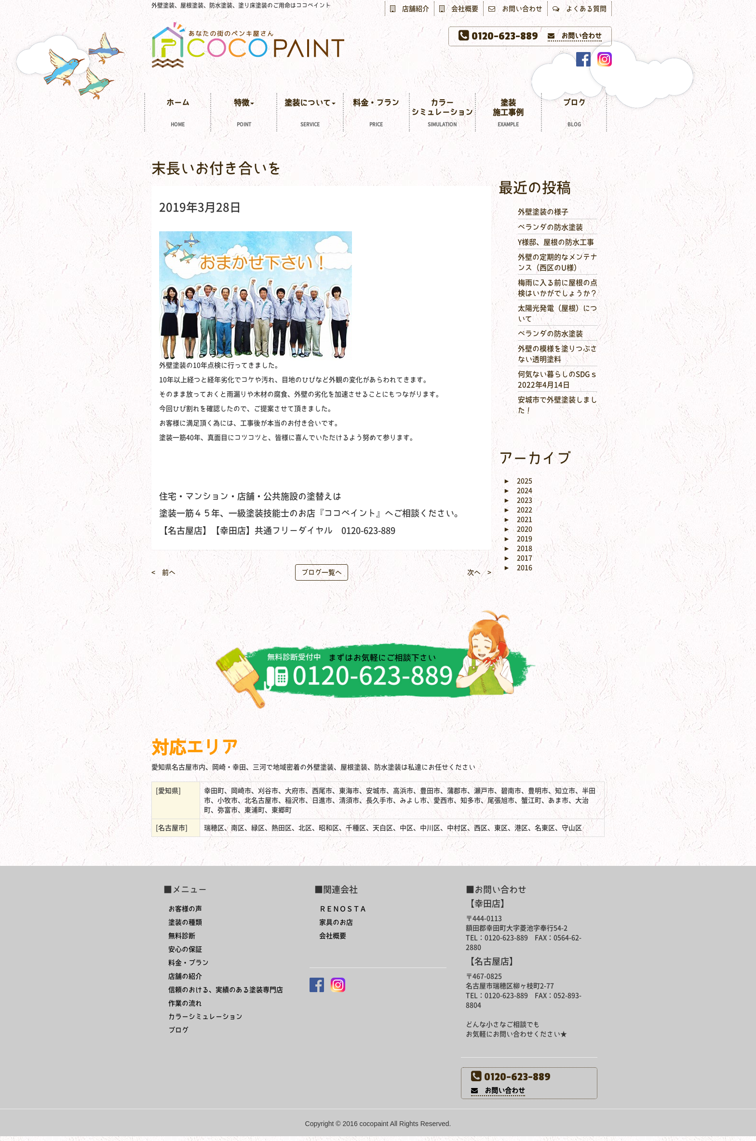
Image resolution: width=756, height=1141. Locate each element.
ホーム (177, 114)
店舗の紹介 (185, 976)
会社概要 (458, 8)
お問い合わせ (515, 8)
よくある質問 (580, 8)
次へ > (479, 572)
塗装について (309, 114)
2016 (517, 567)
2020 (517, 529)
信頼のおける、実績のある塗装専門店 (225, 989)
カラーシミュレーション (442, 114)
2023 (517, 500)
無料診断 (181, 935)
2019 (517, 538)
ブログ (574, 114)
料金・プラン (376, 114)
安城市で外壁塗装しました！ (557, 404)
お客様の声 (185, 908)
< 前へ (163, 572)
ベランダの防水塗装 (550, 227)
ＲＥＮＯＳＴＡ (342, 908)
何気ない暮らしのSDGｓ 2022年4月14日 (557, 379)
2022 (517, 509)
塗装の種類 (185, 922)
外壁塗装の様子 (543, 211)
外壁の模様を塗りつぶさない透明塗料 (557, 353)
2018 (517, 548)
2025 (517, 481)
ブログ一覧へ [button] (321, 572)
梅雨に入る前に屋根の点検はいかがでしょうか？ (557, 287)
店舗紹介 (409, 8)
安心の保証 (185, 949)
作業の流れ (185, 1003)
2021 (517, 519)
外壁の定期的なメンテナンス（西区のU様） (557, 262)
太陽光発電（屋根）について (557, 313)
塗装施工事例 (508, 114)
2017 (517, 558)
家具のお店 (336, 922)
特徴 (243, 114)
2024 (517, 490)
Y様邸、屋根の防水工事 (556, 242)
